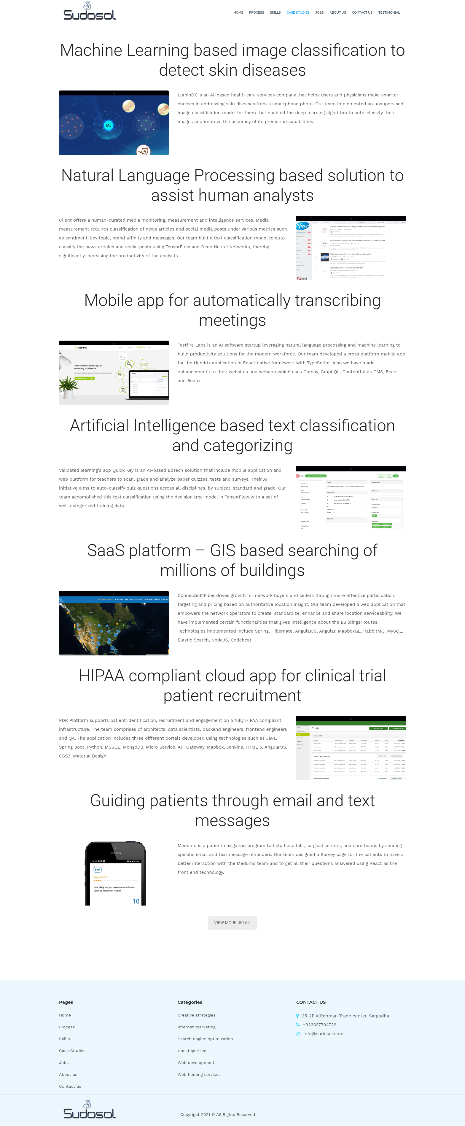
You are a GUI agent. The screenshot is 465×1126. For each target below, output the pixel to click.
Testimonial (389, 13)
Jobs (320, 13)
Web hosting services (199, 1074)
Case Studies (298, 13)
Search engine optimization (205, 1038)
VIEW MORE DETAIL (232, 922)
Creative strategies (197, 1015)
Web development (196, 1062)
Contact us (362, 13)
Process (256, 13)
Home (238, 13)
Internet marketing (197, 1027)
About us (337, 13)
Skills (275, 13)
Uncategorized (192, 1050)
